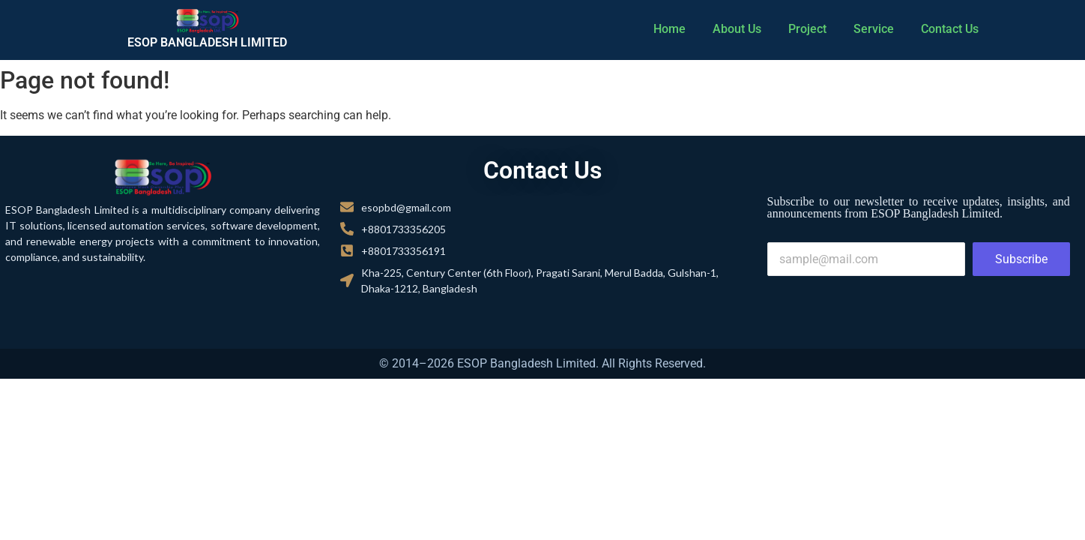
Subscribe (1021, 259)
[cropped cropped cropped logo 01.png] (207, 20)
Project (807, 29)
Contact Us (950, 29)
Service (873, 29)
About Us (737, 29)
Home (669, 29)
